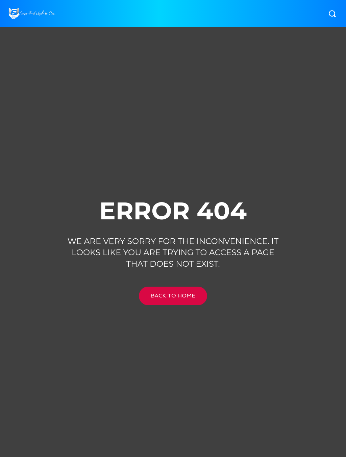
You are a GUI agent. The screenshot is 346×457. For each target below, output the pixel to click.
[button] (332, 13)
